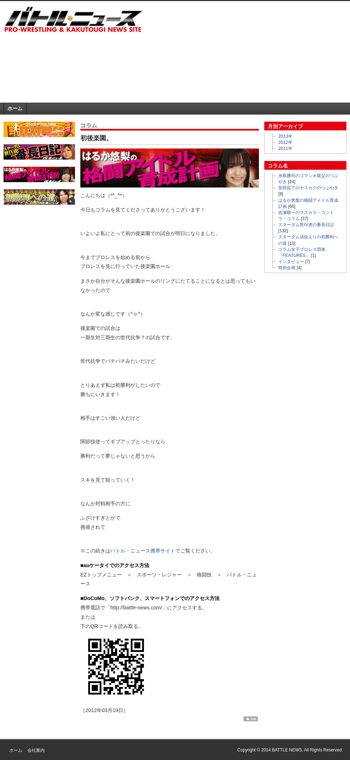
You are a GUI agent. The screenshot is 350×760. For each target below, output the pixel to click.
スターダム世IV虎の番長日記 (306, 224)
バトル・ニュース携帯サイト (142, 551)
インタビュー (291, 261)
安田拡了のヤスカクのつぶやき (308, 187)
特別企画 (286, 267)
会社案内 (36, 750)
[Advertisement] (226, 53)
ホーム (15, 108)
